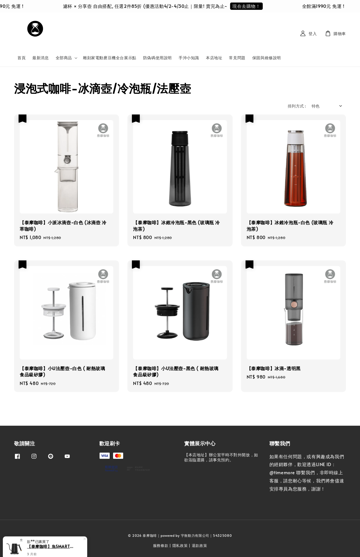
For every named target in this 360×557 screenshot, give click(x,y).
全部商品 (64, 57)
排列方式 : (297, 106)
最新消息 (40, 57)
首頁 (21, 57)
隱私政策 (180, 545)
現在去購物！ (251, 6)
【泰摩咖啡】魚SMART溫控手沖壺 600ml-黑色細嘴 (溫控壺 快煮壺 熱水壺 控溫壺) (51, 546)
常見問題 (237, 57)
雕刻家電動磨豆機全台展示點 (109, 57)
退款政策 (199, 545)
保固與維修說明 (266, 57)
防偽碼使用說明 (157, 57)
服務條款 (160, 545)
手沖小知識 (189, 57)
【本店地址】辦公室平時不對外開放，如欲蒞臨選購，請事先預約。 (221, 457)
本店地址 (214, 57)
